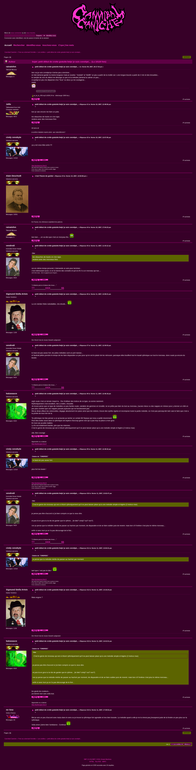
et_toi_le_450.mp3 (39, 95)
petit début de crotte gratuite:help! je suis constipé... (56, 67)
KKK (47, 288)
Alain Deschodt (13, 176)
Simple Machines (106, 759)
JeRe (8, 104)
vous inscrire (30, 33)
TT (33, 288)
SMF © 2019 (96, 759)
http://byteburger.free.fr (39, 444)
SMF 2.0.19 (87, 759)
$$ (62, 288)
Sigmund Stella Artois (17, 294)
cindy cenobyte (13, 137)
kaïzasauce (11, 393)
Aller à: (168, 744)
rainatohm (11, 66)
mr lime (9, 710)
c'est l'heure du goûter (44, 176)
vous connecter (16, 33)
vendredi (10, 245)
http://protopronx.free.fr (39, 165)
